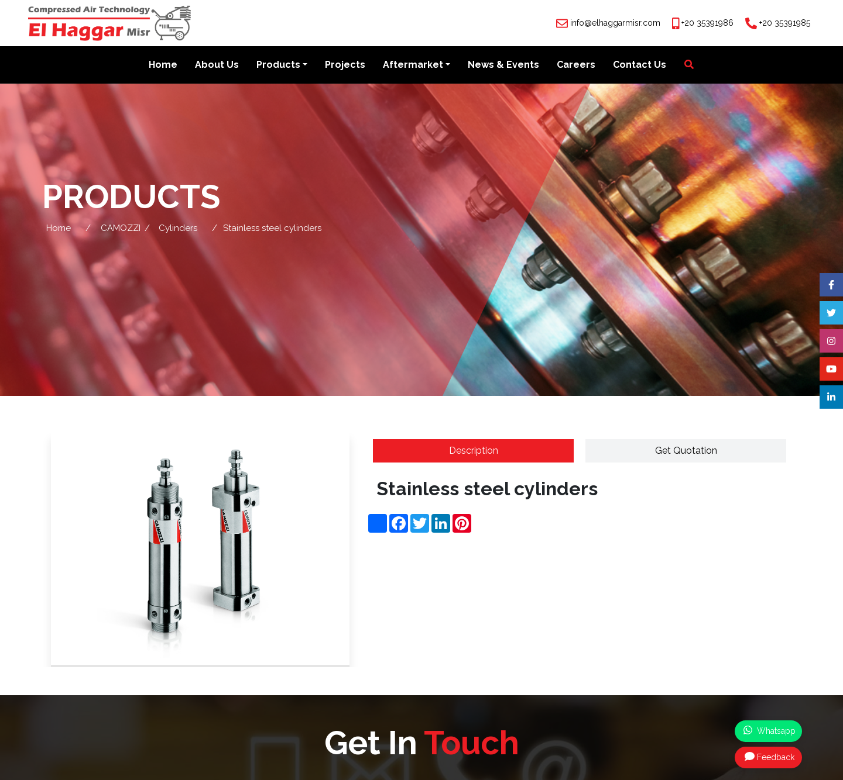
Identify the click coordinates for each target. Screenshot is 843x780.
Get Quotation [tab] (686, 450)
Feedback (769, 756)
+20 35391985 (784, 22)
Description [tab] (473, 450)
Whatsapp (769, 730)
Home (163, 65)
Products (278, 65)
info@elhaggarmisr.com (615, 22)
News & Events (503, 65)
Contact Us (639, 65)
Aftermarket (413, 65)
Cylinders (178, 228)
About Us (217, 65)
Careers (576, 65)
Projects (345, 65)
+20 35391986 (707, 22)
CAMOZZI (120, 228)
